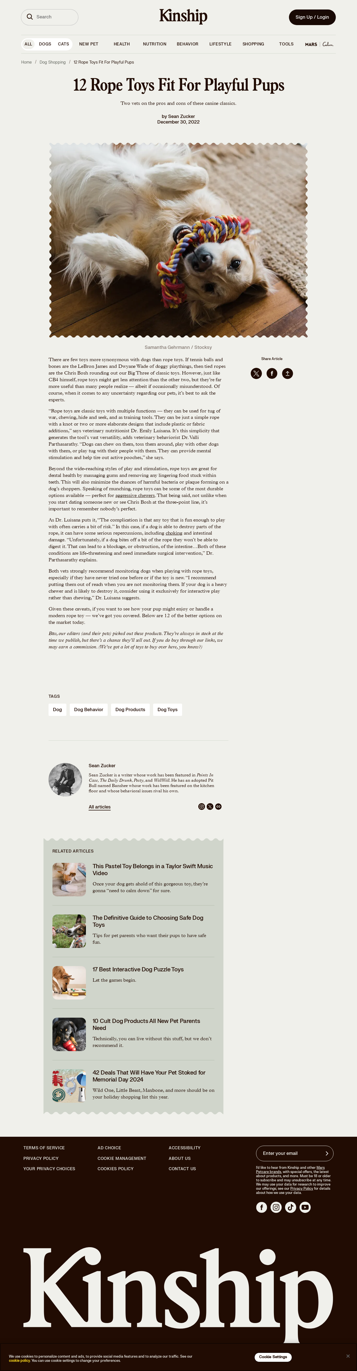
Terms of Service (44, 1148)
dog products (130, 710)
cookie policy (19, 1360)
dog (57, 710)
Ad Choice (109, 1148)
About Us (180, 1158)
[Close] (348, 1356)
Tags (54, 696)
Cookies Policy (116, 1169)
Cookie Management (122, 1158)
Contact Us (182, 1169)
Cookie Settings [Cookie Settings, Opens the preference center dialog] (273, 1357)
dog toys (168, 710)
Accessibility (185, 1148)
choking (174, 533)
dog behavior (88, 710)
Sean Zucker (181, 116)
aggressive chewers (135, 495)
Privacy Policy (41, 1158)
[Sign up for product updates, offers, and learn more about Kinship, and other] (328, 1153)
